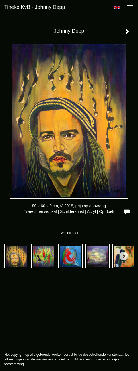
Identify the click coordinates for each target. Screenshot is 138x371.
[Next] (124, 256)
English (116, 7)
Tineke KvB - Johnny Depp (34, 7)
